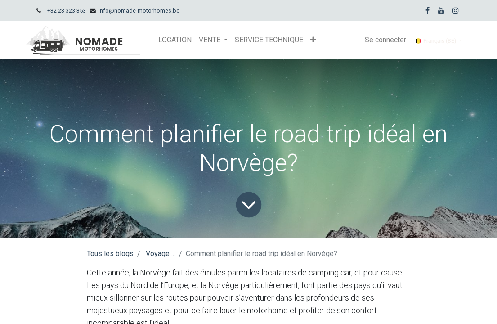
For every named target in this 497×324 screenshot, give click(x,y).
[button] (313, 40)
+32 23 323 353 (66, 10)
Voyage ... (160, 253)
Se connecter (385, 40)
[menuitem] (175, 40)
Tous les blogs (110, 253)
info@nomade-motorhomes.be (139, 10)
